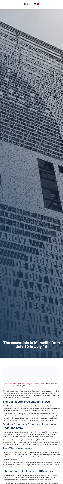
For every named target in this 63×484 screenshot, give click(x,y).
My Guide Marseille (9, 384)
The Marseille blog (23, 384)
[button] (31, 6)
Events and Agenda (38, 384)
